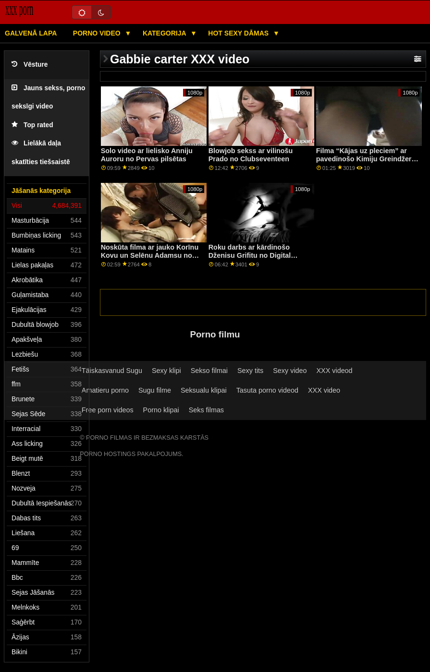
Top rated (32, 125)
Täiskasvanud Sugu (112, 370)
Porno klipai (161, 410)
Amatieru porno (105, 390)
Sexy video (290, 370)
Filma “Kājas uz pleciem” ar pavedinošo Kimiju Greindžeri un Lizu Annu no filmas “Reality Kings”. (368, 163)
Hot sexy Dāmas (239, 33)
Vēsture (30, 64)
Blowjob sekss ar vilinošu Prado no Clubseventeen (251, 155)
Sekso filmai (209, 370)
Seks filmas (206, 410)
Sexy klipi (166, 370)
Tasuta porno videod (267, 390)
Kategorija (165, 33)
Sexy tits (250, 370)
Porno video (98, 33)
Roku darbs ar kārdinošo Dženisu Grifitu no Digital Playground (250, 255)
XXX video (324, 390)
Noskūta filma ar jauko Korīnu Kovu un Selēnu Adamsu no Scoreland (149, 255)
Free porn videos (108, 410)
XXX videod (335, 370)
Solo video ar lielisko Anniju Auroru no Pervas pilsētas (147, 155)
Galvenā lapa (31, 33)
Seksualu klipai (204, 390)
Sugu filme (154, 390)
